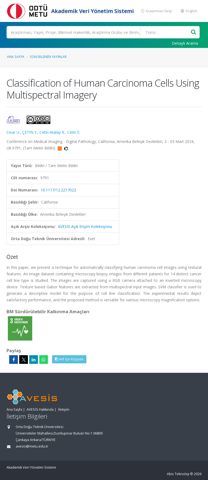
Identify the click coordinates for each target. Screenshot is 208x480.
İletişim (63, 409)
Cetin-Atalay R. (52, 132)
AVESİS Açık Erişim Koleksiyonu (85, 226)
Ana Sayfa (15, 56)
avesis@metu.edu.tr (32, 446)
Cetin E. (73, 132)
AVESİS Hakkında (40, 409)
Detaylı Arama (185, 43)
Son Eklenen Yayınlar (48, 56)
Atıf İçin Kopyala (69, 359)
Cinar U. (13, 132)
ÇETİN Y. (29, 132)
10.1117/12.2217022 (58, 189)
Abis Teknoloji (178, 474)
